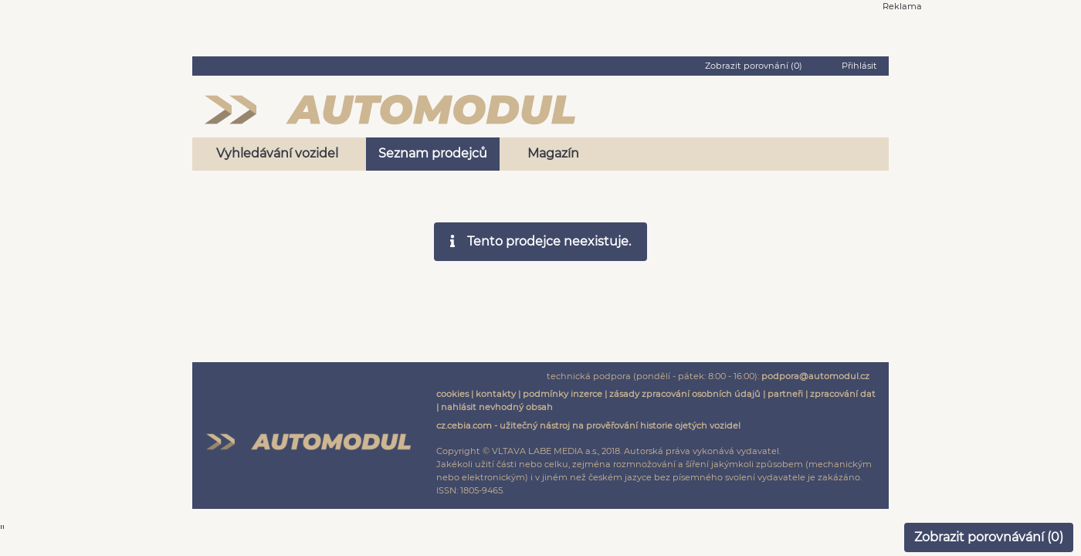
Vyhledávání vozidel (277, 153)
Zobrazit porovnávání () (988, 537)
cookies (452, 393)
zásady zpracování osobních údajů (685, 393)
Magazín (553, 153)
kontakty (496, 393)
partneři (785, 393)
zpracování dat (843, 393)
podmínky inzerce (562, 393)
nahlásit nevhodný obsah (497, 407)
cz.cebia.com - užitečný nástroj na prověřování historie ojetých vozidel (588, 425)
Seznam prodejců (432, 153)
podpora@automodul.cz (815, 376)
